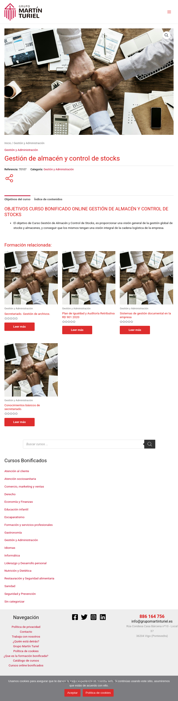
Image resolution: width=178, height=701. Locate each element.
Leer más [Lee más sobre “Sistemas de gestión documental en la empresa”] (135, 330)
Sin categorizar (14, 601)
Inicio (7, 143)
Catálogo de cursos (26, 660)
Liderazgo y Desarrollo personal (25, 563)
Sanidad (9, 586)
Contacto (26, 631)
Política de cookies (26, 651)
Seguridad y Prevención (20, 593)
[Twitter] (84, 617)
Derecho (9, 494)
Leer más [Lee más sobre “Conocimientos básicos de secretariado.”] (19, 422)
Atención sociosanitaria (20, 478)
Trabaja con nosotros (26, 636)
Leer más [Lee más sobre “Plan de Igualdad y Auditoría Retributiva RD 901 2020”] (77, 330)
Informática (12, 555)
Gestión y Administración (21, 540)
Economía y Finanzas (18, 501)
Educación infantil (16, 509)
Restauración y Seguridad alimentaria (29, 578)
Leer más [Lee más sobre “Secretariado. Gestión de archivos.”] (19, 326)
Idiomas (9, 547)
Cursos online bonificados (26, 665)
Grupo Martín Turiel (26, 646)
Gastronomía (13, 532)
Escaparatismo (14, 517)
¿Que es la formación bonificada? (26, 656)
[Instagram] (93, 617)
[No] (172, 688)
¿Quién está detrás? (26, 641)
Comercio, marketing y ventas (24, 486)
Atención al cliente (16, 471)
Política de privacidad (26, 627)
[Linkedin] (102, 617)
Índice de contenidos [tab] (48, 199)
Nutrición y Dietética (17, 570)
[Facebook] (75, 617)
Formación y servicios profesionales (28, 525)
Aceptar (72, 692)
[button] (167, 35)
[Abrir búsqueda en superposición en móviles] (89, 444)
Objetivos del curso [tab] (17, 199)
